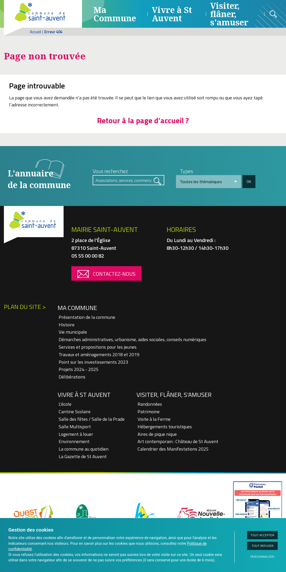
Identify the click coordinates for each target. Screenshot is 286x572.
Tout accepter (262, 535)
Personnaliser (262, 556)
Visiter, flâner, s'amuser (174, 394)
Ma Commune (114, 14)
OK (249, 181)
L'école (65, 404)
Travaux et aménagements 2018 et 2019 (99, 354)
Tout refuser (262, 545)
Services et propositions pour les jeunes (98, 346)
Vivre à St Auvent (172, 14)
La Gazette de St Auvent (83, 456)
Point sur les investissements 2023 (93, 362)
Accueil (35, 32)
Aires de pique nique (157, 434)
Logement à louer (76, 434)
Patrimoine (149, 411)
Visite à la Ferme (154, 419)
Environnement (74, 441)
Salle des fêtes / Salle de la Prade (92, 419)
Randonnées (150, 404)
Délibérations (72, 376)
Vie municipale (73, 331)
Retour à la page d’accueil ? (143, 120)
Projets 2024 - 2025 (79, 369)
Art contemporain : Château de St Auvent (178, 441)
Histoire (66, 324)
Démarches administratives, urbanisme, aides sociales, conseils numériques (132, 339)
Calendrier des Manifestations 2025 (173, 448)
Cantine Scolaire (75, 411)
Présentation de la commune (87, 317)
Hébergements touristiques (165, 426)
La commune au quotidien (83, 448)
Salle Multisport (75, 426)
